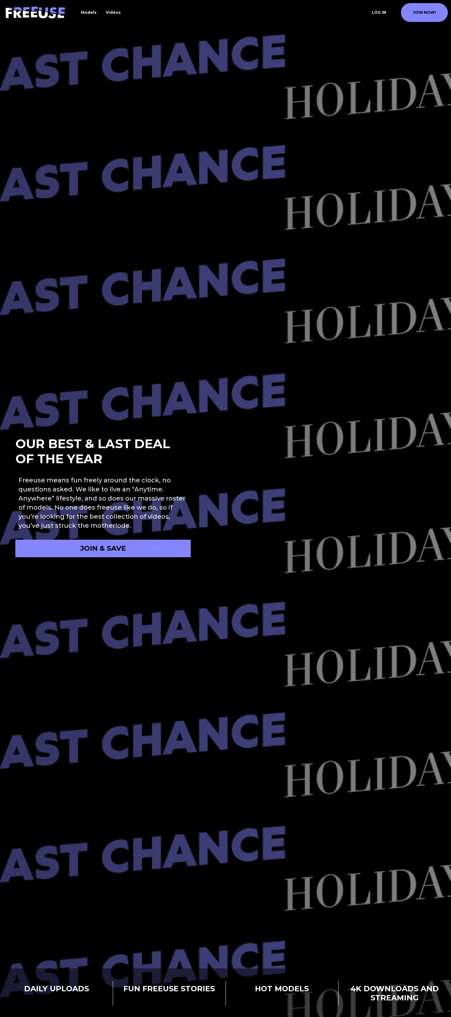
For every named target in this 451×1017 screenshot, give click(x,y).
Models (88, 12)
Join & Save (103, 548)
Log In (379, 12)
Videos (113, 12)
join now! (424, 12)
